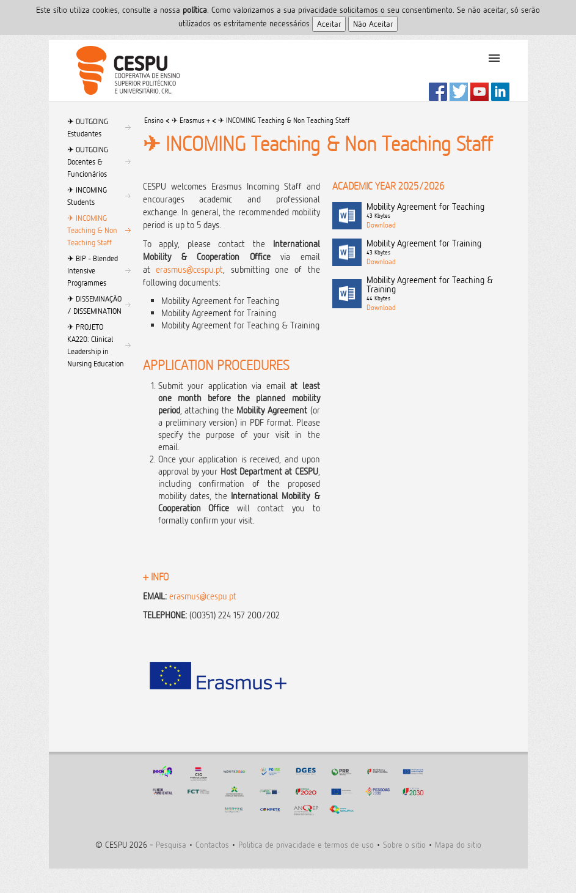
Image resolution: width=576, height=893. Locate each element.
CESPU (123, 70)
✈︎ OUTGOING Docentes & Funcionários (87, 161)
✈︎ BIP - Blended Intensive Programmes (92, 270)
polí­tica (195, 9)
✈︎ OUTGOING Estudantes (87, 127)
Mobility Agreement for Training (437, 248)
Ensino (154, 120)
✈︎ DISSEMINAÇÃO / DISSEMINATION (94, 305)
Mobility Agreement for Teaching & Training (437, 289)
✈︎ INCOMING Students (87, 196)
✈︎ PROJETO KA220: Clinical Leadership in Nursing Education (95, 345)
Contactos (212, 844)
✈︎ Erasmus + (191, 120)
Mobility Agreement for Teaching (437, 211)
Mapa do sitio (458, 844)
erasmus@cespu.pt (189, 269)
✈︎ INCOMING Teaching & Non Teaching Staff (92, 230)
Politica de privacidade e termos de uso (306, 844)
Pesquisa (171, 844)
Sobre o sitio (404, 844)
